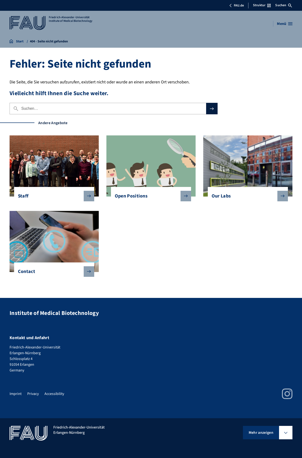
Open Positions (149, 196)
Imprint (16, 393)
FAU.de (236, 5)
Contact (52, 271)
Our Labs (246, 196)
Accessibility (54, 393)
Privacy (33, 393)
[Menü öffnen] (284, 23)
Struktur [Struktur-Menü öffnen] (262, 5)
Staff (52, 196)
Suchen (283, 5)
